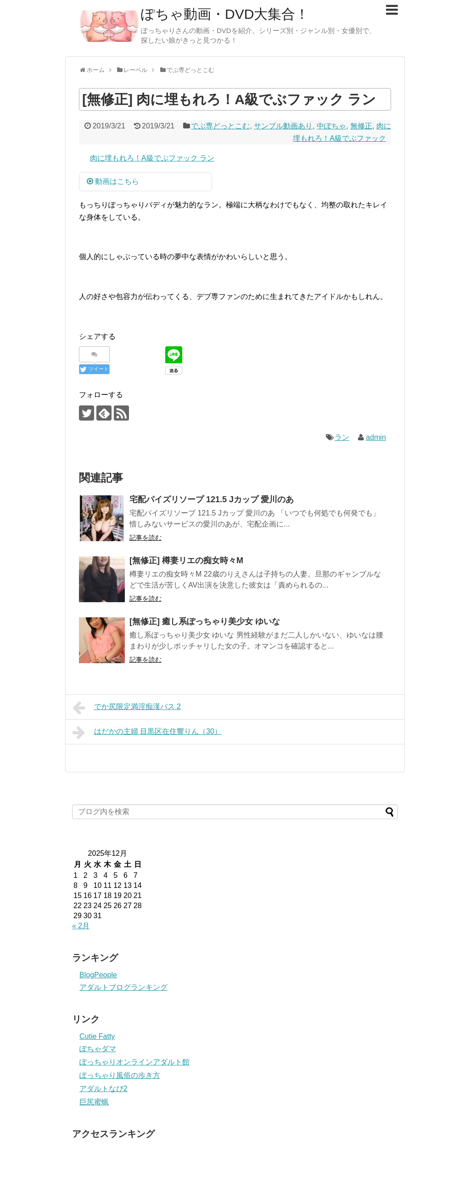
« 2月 (81, 926)
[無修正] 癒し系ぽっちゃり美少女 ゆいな (204, 621)
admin (376, 437)
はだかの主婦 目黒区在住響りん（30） (147, 732)
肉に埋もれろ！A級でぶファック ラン (152, 158)
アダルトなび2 (103, 1088)
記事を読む (145, 537)
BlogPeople (98, 975)
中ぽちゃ (331, 126)
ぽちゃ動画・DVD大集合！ (225, 14)
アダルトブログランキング (123, 987)
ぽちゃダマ (97, 1049)
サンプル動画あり (283, 126)
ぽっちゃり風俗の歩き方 (119, 1075)
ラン (342, 437)
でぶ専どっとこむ (220, 126)
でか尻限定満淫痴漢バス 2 (127, 707)
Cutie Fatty (97, 1036)
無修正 (361, 126)
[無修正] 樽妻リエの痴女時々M (186, 560)
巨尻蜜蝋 (94, 1102)
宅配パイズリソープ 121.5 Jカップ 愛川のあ (211, 499)
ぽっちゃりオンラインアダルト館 (134, 1062)
